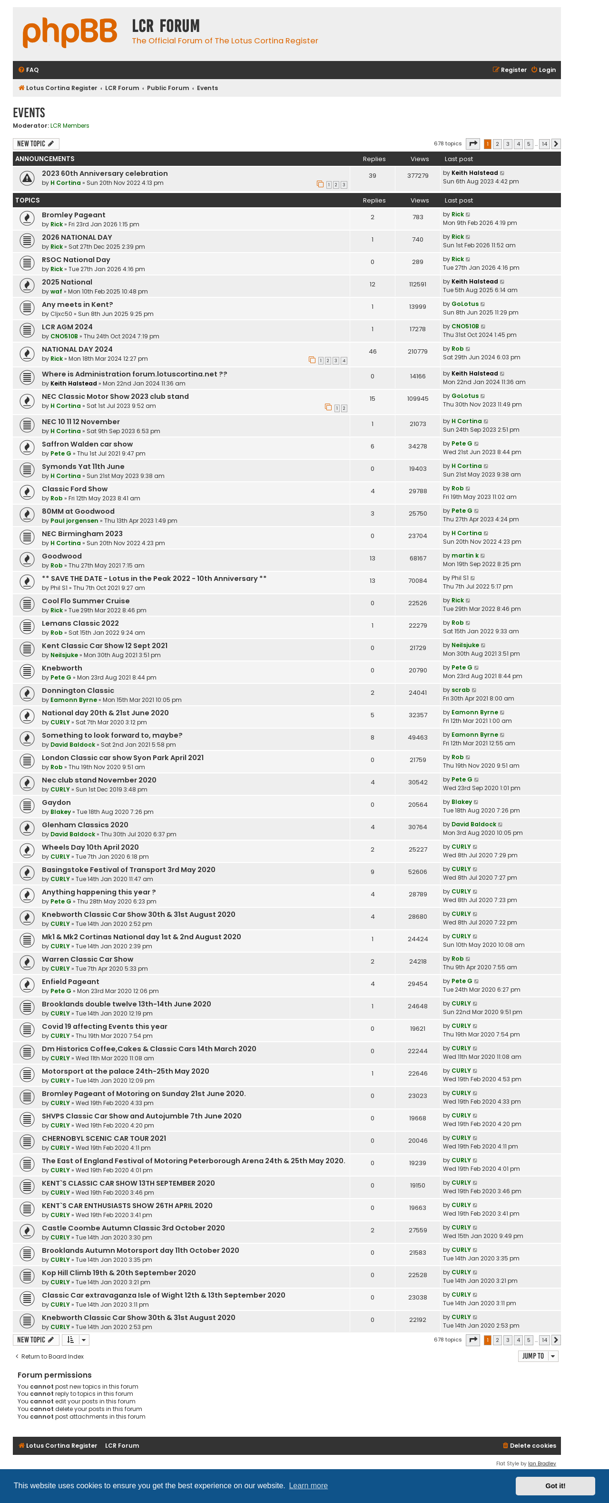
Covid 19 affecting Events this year (104, 1026)
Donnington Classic (78, 690)
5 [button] (528, 144)
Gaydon (56, 802)
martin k (465, 555)
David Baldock (72, 745)
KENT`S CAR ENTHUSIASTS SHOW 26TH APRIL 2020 (127, 1205)
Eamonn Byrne (73, 700)
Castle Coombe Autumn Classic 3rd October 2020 (133, 1228)
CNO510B (64, 336)
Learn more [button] (308, 1486)
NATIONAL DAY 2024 (77, 349)
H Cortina (65, 183)
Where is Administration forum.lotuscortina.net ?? (134, 374)
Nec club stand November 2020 (99, 780)
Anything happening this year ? (99, 892)
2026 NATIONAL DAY (77, 237)
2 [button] (497, 144)
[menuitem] (28, 70)
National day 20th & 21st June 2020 (105, 713)
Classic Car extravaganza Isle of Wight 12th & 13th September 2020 (163, 1295)
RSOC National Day (76, 259)
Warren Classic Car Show (87, 959)
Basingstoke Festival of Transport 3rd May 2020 (129, 869)
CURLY (60, 722)
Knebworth (62, 668)
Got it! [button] (556, 1486)
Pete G (60, 453)
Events (29, 112)
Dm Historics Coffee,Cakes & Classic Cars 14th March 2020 (149, 1049)
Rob (458, 349)
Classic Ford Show (75, 489)
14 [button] (544, 144)
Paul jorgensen (74, 521)
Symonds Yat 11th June (83, 466)
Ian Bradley (542, 1463)
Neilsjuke (64, 655)
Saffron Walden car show (87, 444)
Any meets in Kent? (77, 304)
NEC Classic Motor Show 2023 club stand (115, 396)
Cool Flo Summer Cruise (86, 601)
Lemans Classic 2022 (80, 623)
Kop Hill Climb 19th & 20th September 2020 (119, 1273)
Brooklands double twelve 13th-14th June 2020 (126, 1004)
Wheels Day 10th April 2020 (90, 847)
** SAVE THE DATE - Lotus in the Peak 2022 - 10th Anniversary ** (154, 578)
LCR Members (69, 126)
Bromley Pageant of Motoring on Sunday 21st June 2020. (144, 1093)
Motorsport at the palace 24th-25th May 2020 (125, 1071)
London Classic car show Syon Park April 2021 (123, 757)
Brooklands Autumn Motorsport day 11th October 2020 (140, 1250)
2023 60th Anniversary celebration (105, 173)
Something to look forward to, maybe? (112, 735)
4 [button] (518, 144)
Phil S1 (59, 588)
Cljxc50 (61, 314)
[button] (473, 144)
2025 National (67, 282)
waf (56, 291)
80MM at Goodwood (78, 511)
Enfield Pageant (70, 981)
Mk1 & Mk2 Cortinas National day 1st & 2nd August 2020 (141, 937)
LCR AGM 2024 (67, 327)
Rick (56, 224)
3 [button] (508, 144)
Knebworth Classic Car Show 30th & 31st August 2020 (139, 914)
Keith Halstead (475, 173)
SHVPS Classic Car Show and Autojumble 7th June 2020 (142, 1116)
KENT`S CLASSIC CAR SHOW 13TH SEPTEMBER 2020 (128, 1183)
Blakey (60, 812)
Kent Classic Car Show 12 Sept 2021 (104, 645)
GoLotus (465, 304)
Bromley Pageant (74, 215)
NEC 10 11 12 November (81, 422)
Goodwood (62, 556)
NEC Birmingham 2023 (82, 533)
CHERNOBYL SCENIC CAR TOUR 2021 (104, 1138)
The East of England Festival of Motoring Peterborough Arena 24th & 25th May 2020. (193, 1161)
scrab (461, 690)
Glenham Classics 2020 (85, 825)
